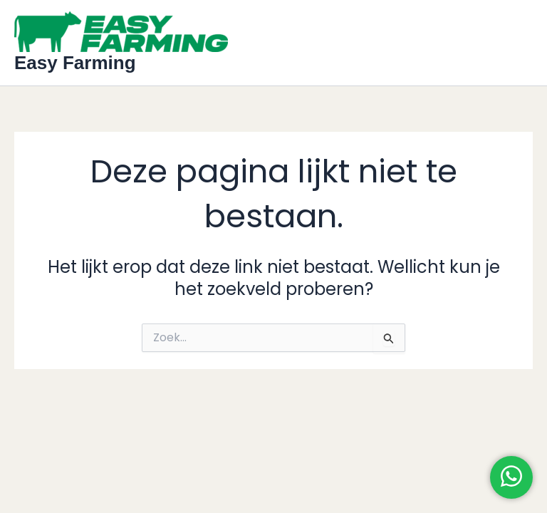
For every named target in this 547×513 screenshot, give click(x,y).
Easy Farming (75, 62)
